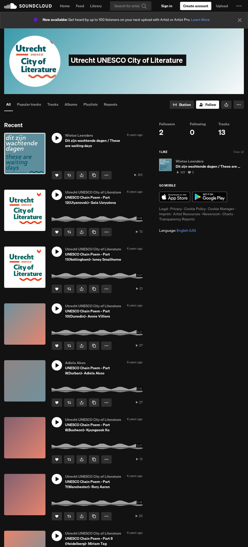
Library (96, 6)
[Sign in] (166, 6)
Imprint (165, 214)
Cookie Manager (221, 209)
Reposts (110, 104)
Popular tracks (29, 104)
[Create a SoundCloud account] (195, 6)
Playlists (90, 104)
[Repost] (69, 175)
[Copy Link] (94, 175)
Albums (71, 104)
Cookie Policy (195, 209)
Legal (163, 209)
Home (65, 6)
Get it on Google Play (209, 197)
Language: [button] (177, 230)
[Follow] (207, 105)
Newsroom (211, 214)
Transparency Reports (177, 219)
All (8, 104)
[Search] (130, 6)
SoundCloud (28, 6)
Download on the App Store (174, 197)
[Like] (57, 175)
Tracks (52, 104)
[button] (239, 6)
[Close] (240, 20)
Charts (227, 214)
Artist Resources (186, 214)
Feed (80, 6)
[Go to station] (182, 105)
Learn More (200, 19)
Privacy (176, 209)
